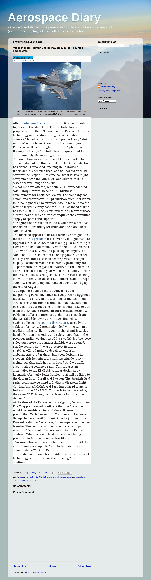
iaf (56, 477)
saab (23, 480)
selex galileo (32, 480)
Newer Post (20, 566)
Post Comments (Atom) (35, 572)
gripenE (50, 477)
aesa (22, 477)
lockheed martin (65, 477)
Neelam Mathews (24, 57)
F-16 (36, 477)
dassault (29, 477)
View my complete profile (109, 91)
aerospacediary (108, 87)
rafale (75, 477)
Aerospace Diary (54, 17)
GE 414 (42, 477)
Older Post (84, 566)
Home (52, 566)
